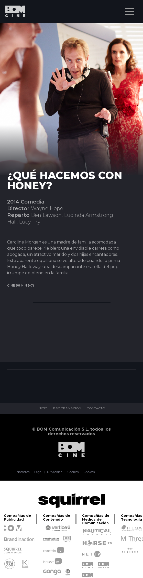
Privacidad (54, 472)
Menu (130, 9)
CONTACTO (96, 408)
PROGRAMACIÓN (67, 408)
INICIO (43, 408)
